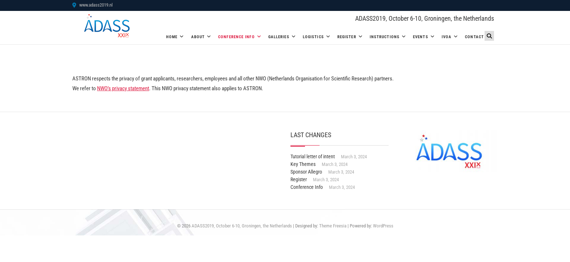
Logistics (313, 37)
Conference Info (236, 37)
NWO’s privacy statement (123, 88)
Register (346, 37)
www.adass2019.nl (92, 5)
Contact (474, 37)
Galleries (278, 37)
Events (420, 37)
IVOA (446, 37)
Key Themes (303, 164)
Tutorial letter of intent (312, 156)
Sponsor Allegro (306, 172)
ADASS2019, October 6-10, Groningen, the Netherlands (424, 18)
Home (171, 37)
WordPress (383, 226)
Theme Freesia (332, 226)
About (198, 37)
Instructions (385, 37)
